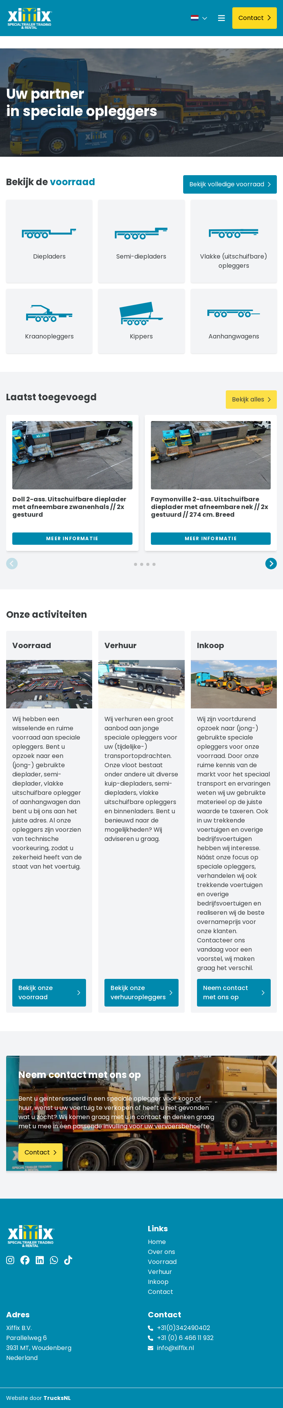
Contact (160, 1291)
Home (157, 1241)
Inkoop (158, 1281)
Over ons (161, 1251)
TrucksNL (57, 1398)
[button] (12, 564)
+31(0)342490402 (183, 1327)
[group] (72, 483)
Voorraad (162, 1261)
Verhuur (160, 1271)
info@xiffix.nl (175, 1347)
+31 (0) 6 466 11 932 (185, 1337)
